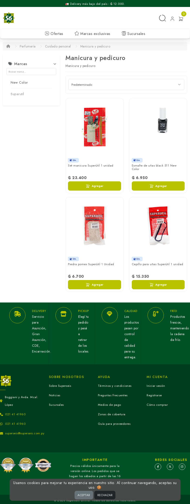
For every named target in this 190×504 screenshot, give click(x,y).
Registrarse (154, 395)
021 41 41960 (15, 414)
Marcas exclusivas (92, 33)
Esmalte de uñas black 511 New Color (154, 167)
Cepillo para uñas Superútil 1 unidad (157, 264)
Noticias (54, 395)
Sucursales (133, 33)
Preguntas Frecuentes (113, 395)
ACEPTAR (83, 495)
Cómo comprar (157, 405)
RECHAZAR (105, 495)
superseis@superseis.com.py (24, 433)
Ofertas (54, 33)
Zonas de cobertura (112, 414)
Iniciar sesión (156, 386)
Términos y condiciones (115, 386)
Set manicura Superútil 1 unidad (90, 165)
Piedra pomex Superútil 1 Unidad (91, 264)
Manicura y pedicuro (95, 46)
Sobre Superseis (60, 386)
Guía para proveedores (114, 424)
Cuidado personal (58, 46)
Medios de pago (109, 405)
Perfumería (28, 46)
